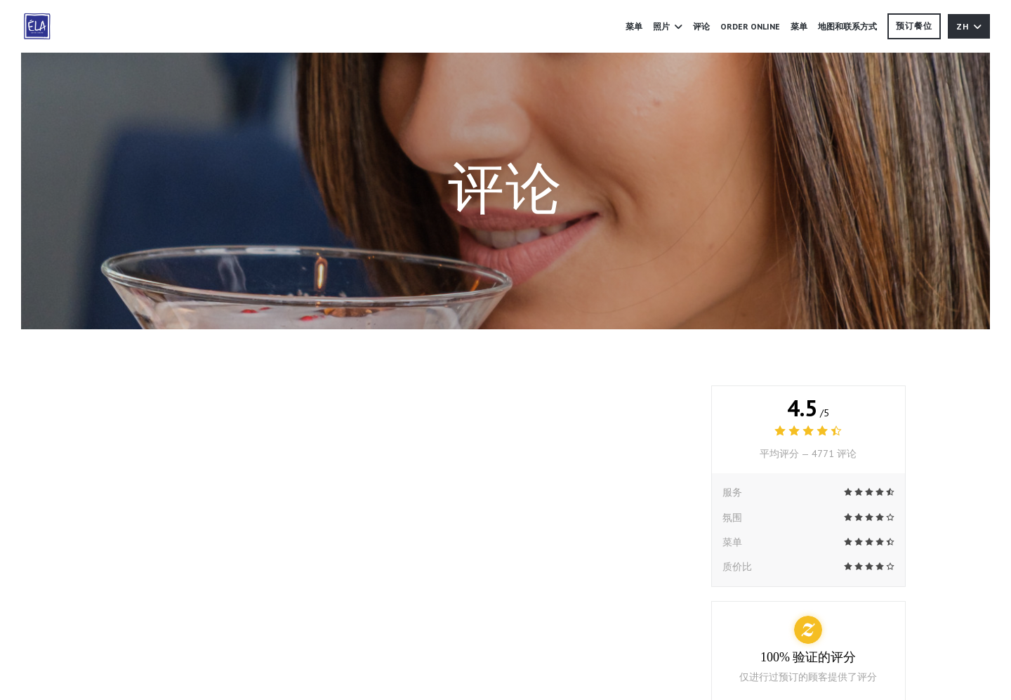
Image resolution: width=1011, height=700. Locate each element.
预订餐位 (914, 25)
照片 (667, 26)
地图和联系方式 (847, 26)
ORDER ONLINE (750, 25)
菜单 (634, 26)
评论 (701, 26)
